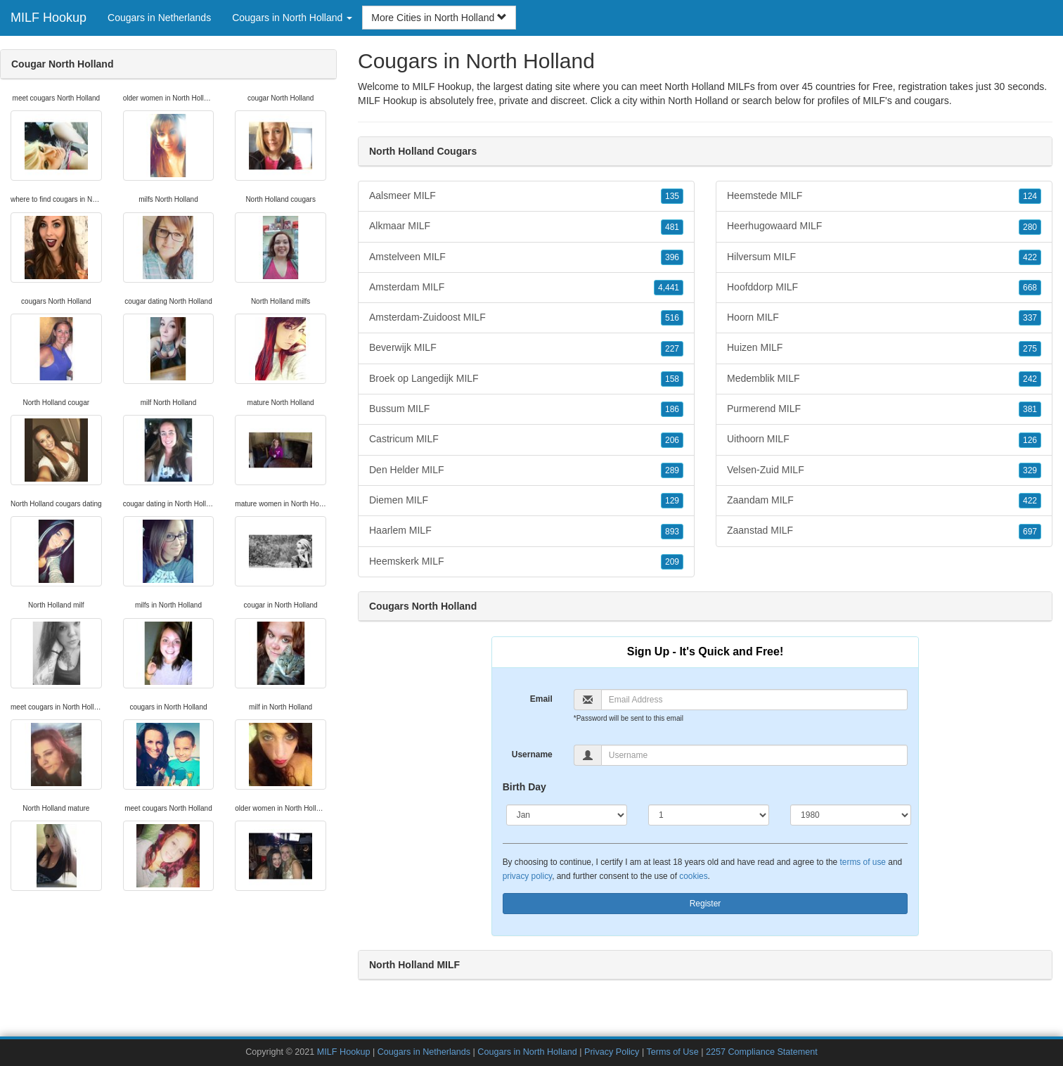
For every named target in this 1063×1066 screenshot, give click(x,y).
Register (705, 903)
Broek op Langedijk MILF (526, 379)
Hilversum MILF (884, 257)
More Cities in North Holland (439, 17)
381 (1030, 409)
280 (1030, 227)
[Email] (754, 699)
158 (672, 379)
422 (1030, 257)
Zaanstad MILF (884, 531)
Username (532, 754)
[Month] (566, 815)
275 (1030, 349)
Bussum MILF (526, 409)
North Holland (698, 100)
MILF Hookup (48, 18)
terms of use (863, 862)
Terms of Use (672, 1052)
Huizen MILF (884, 348)
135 (672, 196)
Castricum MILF (526, 439)
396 (672, 257)
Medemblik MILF (884, 379)
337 (1030, 318)
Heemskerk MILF (526, 562)
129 (672, 501)
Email (541, 699)
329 (1030, 470)
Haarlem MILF (526, 531)
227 (672, 349)
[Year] (850, 815)
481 (672, 227)
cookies (693, 876)
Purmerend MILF (884, 409)
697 (1030, 532)
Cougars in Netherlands (159, 17)
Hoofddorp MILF (884, 287)
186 (672, 409)
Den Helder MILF (526, 470)
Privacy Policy (611, 1052)
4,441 (668, 288)
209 (672, 562)
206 (672, 440)
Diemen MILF (526, 500)
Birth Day (524, 786)
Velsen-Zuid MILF (884, 470)
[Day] (708, 815)
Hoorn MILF (884, 318)
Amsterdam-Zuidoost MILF (526, 318)
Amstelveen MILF (526, 257)
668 (1030, 288)
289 (672, 470)
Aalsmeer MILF (526, 196)
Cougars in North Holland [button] (292, 17)
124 (1030, 196)
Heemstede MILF (884, 196)
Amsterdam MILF (526, 287)
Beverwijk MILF (526, 348)
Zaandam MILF (884, 500)
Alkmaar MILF (526, 226)
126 (1030, 440)
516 (672, 318)
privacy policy (527, 876)
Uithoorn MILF (884, 439)
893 (672, 532)
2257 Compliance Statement (762, 1052)
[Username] (754, 755)
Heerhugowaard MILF (884, 226)
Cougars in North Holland (526, 1052)
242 (1030, 379)
